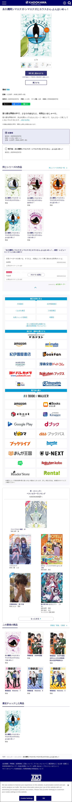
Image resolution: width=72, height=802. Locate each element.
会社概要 (5, 764)
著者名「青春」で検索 (57, 625)
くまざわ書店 (20, 310)
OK (44, 798)
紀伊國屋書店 (51, 304)
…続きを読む (25, 120)
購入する (36, 83)
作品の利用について (24, 766)
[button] (53, 66)
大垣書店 (20, 304)
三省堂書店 (52, 310)
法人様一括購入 (63, 764)
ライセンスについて (40, 764)
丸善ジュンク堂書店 (20, 317)
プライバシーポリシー (50, 766)
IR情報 (12, 764)
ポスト (8, 104)
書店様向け (52, 764)
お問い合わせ (37, 766)
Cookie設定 (18, 769)
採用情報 (19, 764)
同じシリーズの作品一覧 (57, 168)
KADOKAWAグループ (9, 766)
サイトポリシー (7, 769)
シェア (17, 104)
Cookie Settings (27, 798)
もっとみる (35, 619)
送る (26, 104)
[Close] (68, 785)
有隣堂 (51, 317)
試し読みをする (36, 73)
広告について (27, 764)
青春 (8, 90)
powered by (57, 284)
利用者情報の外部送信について (33, 769)
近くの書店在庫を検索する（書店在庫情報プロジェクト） (36, 325)
